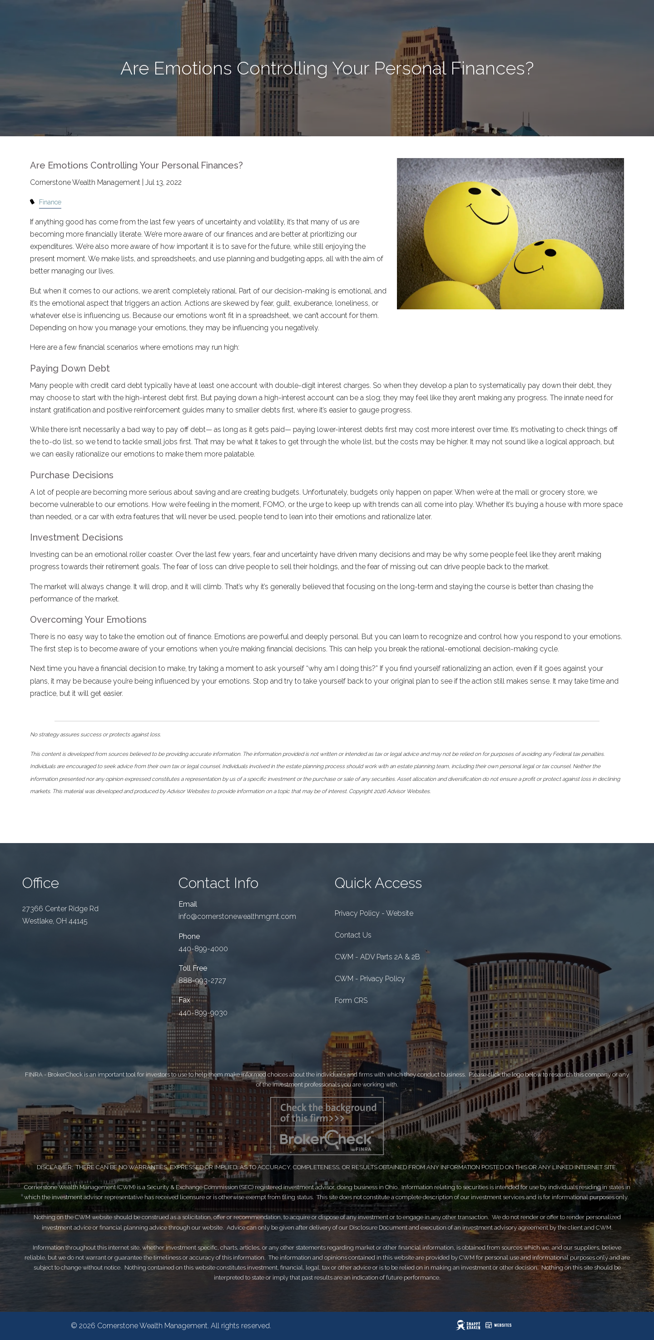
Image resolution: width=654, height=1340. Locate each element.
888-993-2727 (202, 980)
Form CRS (351, 1000)
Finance (50, 202)
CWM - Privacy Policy (370, 978)
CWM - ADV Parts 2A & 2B (377, 957)
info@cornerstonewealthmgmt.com (237, 916)
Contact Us (353, 935)
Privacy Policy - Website (374, 913)
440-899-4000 (203, 948)
